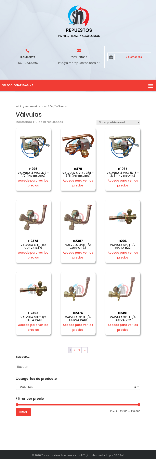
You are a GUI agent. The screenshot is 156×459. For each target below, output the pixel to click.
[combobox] (78, 387)
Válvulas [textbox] (76, 387)
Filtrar (23, 412)
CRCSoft (119, 455)
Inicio (19, 106)
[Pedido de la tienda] (118, 122)
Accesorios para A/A (39, 106)
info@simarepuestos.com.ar (79, 63)
